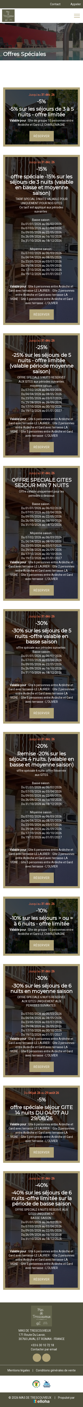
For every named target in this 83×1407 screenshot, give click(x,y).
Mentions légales (19, 1370)
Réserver (42, 136)
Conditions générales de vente (56, 1370)
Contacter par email (41, 1349)
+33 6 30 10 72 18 (40, 1345)
